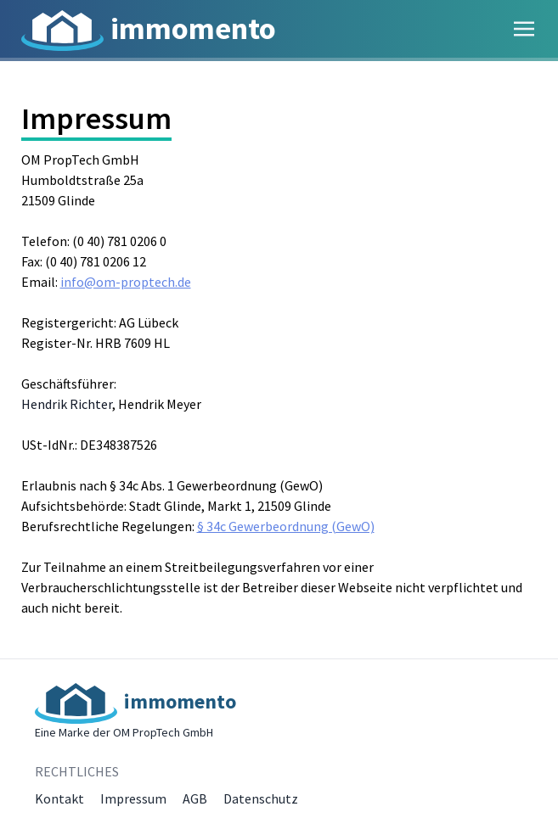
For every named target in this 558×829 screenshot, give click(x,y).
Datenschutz (260, 798)
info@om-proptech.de (125, 281)
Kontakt (59, 798)
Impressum (133, 798)
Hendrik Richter (66, 403)
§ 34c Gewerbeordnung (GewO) (286, 526)
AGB (195, 798)
